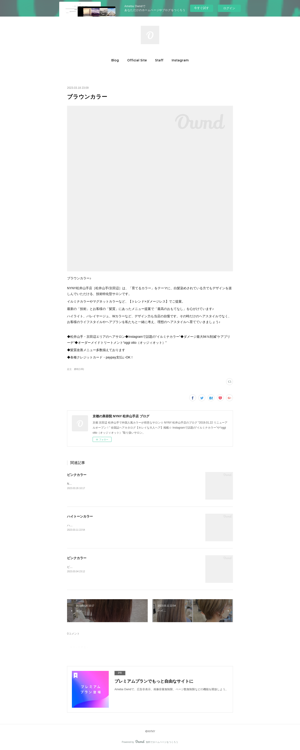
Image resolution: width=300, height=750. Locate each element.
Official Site (137, 60)
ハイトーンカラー (80, 516)
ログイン (229, 8)
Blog (115, 60)
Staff (159, 60)
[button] (115, 60)
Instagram (180, 60)
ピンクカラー (76, 475)
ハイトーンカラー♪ (79, 525)
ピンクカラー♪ (76, 567)
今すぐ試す (201, 8)
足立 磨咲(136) (75, 369)
